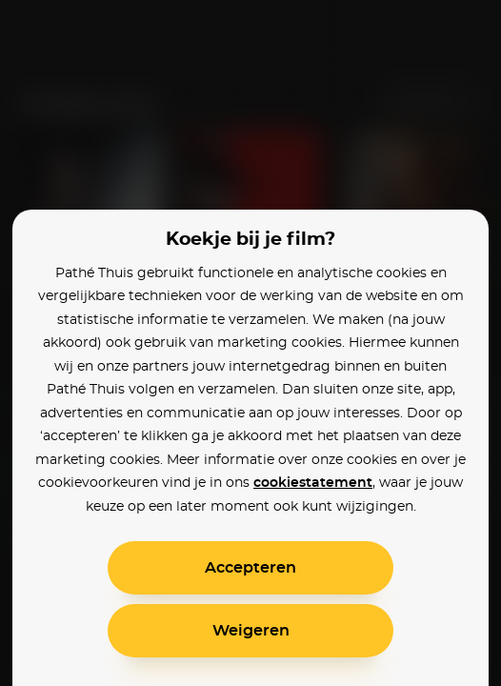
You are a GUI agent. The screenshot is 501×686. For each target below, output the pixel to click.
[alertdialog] (250, 343)
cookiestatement (312, 483)
